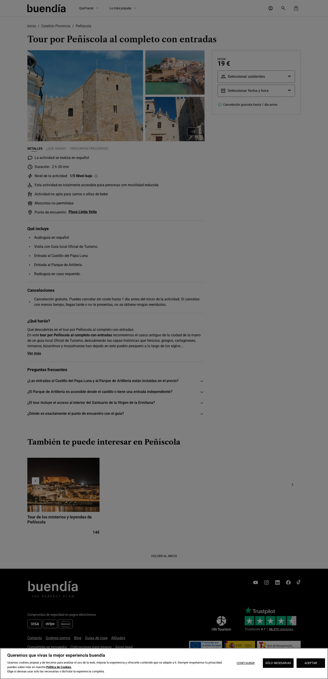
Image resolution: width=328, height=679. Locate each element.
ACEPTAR (311, 663)
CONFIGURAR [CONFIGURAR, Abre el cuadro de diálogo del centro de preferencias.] (246, 663)
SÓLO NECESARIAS (278, 663)
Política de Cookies (58, 667)
